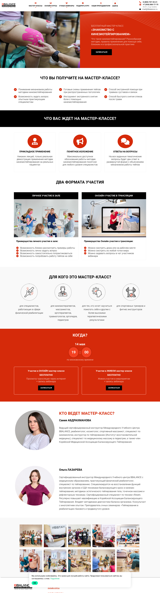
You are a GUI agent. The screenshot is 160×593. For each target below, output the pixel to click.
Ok (34, 583)
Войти (115, 4)
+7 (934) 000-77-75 (150, 5)
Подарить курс (82, 4)
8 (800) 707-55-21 (150, 2)
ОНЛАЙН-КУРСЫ (53, 588)
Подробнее (54, 578)
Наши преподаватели (101, 4)
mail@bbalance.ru (148, 9)
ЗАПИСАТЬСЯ (101, 52)
